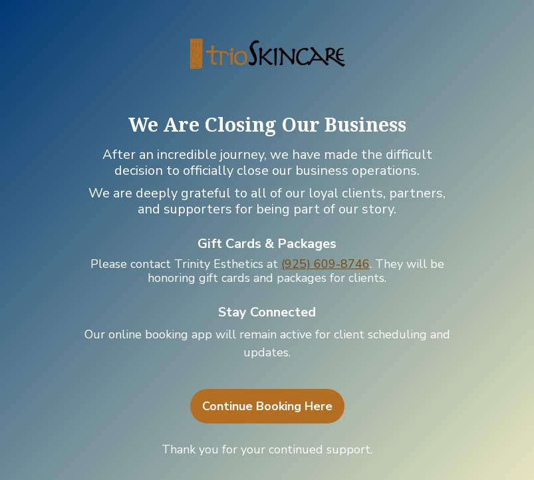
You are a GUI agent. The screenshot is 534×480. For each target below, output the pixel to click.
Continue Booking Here (267, 406)
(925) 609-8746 (325, 264)
